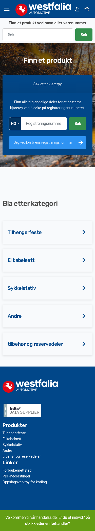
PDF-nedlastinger (16, 476)
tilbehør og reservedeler (35, 344)
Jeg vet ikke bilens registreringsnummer (43, 142)
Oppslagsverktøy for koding (25, 482)
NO (13, 123)
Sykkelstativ (22, 288)
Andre (15, 316)
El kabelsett (21, 260)
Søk (84, 34)
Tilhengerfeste (25, 232)
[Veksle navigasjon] (6, 8)
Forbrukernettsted (17, 470)
